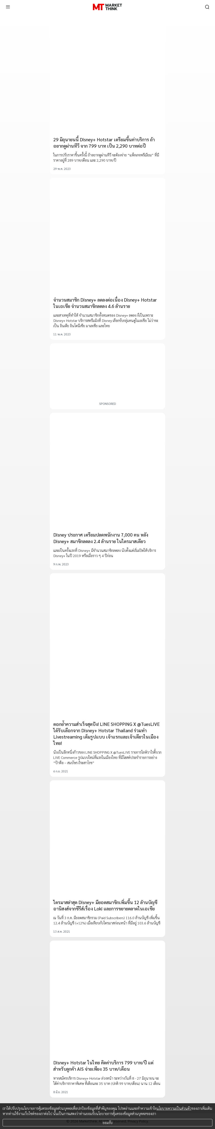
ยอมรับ (108, 1122)
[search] (207, 7)
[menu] (7, 7)
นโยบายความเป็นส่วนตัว (173, 1108)
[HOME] (107, 7)
